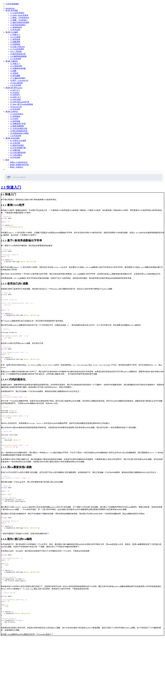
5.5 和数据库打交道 (18, 124)
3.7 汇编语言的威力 (18, 78)
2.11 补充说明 (15, 59)
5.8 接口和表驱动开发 (19, 131)
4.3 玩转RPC (15, 95)
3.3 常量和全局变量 (18, 68)
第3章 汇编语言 (12, 61)
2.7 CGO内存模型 (17, 49)
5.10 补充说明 (15, 136)
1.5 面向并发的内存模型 (19, 22)
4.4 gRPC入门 (15, 97)
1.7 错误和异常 (16, 27)
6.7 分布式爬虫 (16, 155)
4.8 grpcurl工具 (16, 107)
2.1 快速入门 (15, 35)
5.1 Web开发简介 (16, 114)
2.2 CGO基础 (15, 37)
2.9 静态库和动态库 (18, 54)
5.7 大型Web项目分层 (18, 128)
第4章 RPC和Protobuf (14, 88)
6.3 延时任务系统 (17, 145)
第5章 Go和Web (12, 112)
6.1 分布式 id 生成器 (18, 141)
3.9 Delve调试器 (16, 83)
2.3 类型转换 (15, 39)
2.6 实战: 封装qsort (17, 47)
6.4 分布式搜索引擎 (18, 148)
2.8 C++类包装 (16, 51)
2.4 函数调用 (15, 42)
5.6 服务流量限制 (17, 126)
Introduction (10, 8)
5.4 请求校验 (15, 121)
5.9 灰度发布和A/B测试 (19, 133)
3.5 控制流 (14, 73)
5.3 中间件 (14, 119)
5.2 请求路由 (15, 116)
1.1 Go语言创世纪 (17, 13)
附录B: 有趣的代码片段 (19, 165)
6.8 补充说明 (15, 157)
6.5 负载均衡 (15, 150)
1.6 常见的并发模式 (18, 25)
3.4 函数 (13, 71)
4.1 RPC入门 (15, 90)
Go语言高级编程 (12, 4)
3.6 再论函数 (15, 76)
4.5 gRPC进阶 (15, 99)
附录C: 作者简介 (16, 167)
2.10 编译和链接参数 (18, 56)
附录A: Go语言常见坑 (19, 162)
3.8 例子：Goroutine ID (19, 80)
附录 (7, 160)
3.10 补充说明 (15, 85)
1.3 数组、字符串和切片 (19, 18)
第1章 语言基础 (12, 10)
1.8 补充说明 (15, 30)
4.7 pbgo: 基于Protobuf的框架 (21, 104)
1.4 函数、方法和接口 (19, 20)
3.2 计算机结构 (16, 66)
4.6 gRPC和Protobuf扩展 (19, 102)
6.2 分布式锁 (15, 143)
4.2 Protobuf (14, 92)
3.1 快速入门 (15, 64)
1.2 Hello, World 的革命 (19, 15)
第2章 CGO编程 (12, 32)
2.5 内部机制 (15, 44)
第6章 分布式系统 (13, 138)
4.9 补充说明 (15, 109)
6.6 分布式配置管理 (18, 153)
